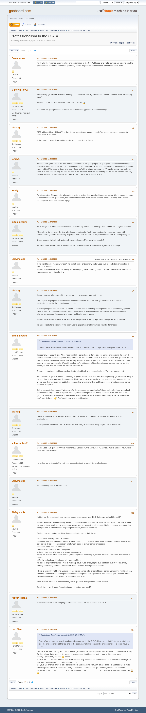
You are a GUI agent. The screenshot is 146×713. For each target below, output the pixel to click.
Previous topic (117, 43)
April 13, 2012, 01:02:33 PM (47, 259)
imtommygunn (20, 222)
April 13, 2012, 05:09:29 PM (47, 512)
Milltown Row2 (20, 90)
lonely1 (16, 159)
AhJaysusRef (19, 512)
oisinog (16, 127)
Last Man (17, 629)
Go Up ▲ (135, 710)
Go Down (14, 50)
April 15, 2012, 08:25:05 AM (47, 629)
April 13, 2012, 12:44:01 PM (47, 159)
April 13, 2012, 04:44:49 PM (47, 481)
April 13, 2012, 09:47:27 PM (47, 598)
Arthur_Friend (19, 598)
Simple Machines (27, 710)
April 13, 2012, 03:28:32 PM (47, 443)
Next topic (130, 43)
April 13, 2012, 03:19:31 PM (47, 411)
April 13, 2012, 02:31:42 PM (47, 335)
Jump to (99, 693)
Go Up (12, 682)
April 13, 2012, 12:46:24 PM (47, 190)
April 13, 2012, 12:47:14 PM (47, 222)
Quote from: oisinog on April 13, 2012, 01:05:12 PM (61, 341)
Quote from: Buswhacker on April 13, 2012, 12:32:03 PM (63, 635)
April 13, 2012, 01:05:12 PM (47, 290)
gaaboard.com (20, 11)
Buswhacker (18, 58)
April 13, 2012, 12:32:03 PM (47, 58)
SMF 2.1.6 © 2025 (13, 710)
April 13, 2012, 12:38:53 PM (47, 127)
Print (133, 50)
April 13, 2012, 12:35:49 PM (47, 90)
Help (116, 710)
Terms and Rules (125, 710)
